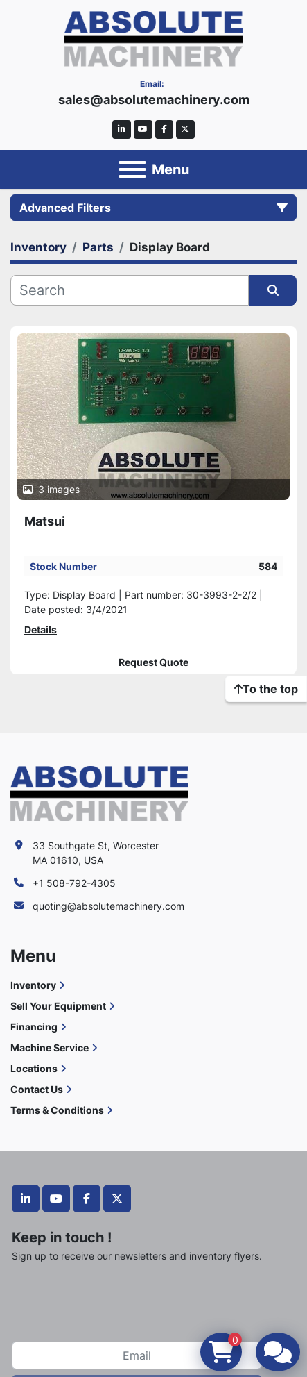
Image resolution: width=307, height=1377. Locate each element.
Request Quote (153, 662)
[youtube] (143, 129)
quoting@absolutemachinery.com (108, 906)
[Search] (129, 290)
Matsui (44, 521)
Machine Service (49, 1047)
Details (40, 629)
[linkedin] (121, 129)
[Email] (137, 1355)
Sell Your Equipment (58, 1006)
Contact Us (36, 1089)
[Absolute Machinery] (99, 793)
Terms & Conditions (57, 1110)
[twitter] (185, 129)
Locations (34, 1068)
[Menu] (132, 169)
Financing (34, 1027)
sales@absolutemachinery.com (153, 99)
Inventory (33, 985)
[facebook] (164, 129)
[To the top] (266, 689)
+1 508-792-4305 (74, 883)
